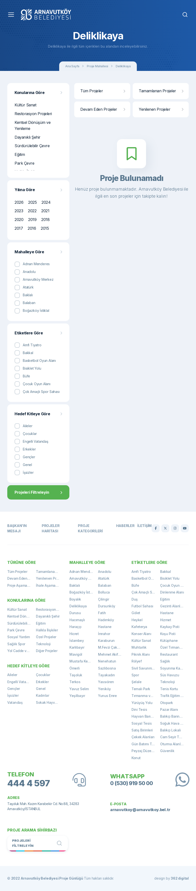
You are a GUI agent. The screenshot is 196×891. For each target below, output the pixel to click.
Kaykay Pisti (169, 627)
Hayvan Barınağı (144, 716)
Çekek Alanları (142, 737)
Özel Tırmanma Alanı (174, 647)
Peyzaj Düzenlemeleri (145, 751)
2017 (19, 228)
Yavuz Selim (79, 689)
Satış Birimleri (142, 730)
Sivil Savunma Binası (145, 668)
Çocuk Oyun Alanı (174, 585)
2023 (19, 210)
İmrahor (104, 634)
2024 (45, 202)
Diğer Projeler (46, 651)
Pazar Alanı (169, 709)
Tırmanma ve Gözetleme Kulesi (145, 696)
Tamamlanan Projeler (161, 90)
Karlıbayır (76, 647)
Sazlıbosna (107, 668)
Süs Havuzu (169, 675)
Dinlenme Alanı (172, 592)
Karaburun (106, 640)
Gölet (135, 613)
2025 (32, 202)
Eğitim (20, 154)
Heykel (136, 620)
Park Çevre (24, 163)
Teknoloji (43, 644)
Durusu (75, 613)
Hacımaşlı (77, 620)
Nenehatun (107, 661)
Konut (136, 758)
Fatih (102, 613)
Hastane (105, 627)
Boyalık (75, 599)
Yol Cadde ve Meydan (21, 651)
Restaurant (169, 654)
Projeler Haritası (51, 528)
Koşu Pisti (167, 634)
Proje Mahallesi (97, 66)
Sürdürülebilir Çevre (32, 145)
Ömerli (74, 668)
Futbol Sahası (142, 606)
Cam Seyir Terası (173, 737)
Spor (135, 675)
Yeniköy (104, 689)
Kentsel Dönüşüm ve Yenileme (32, 125)
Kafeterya (139, 627)
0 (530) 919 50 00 (131, 783)
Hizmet (165, 620)
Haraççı (75, 627)
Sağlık (165, 661)
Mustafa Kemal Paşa (83, 661)
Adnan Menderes (83, 571)
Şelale (136, 682)
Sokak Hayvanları (50, 702)
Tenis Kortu (169, 689)
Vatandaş (15, 702)
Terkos (74, 682)
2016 (32, 228)
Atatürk (103, 578)
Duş (134, 599)
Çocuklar (43, 675)
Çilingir (103, 599)
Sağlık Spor (16, 644)
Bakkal (165, 571)
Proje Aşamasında (21, 585)
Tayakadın (106, 675)
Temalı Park (140, 689)
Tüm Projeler (102, 90)
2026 (19, 202)
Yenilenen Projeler (161, 109)
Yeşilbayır (77, 696)
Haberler (125, 526)
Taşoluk (75, 675)
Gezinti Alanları (172, 606)
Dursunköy (106, 606)
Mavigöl (75, 654)
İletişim (144, 526)
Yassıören (106, 682)
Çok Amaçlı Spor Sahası (145, 592)
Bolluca (104, 592)
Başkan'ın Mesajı (16, 528)
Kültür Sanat (25, 104)
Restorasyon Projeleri (33, 113)
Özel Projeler (46, 637)
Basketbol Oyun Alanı (145, 578)
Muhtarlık (139, 647)
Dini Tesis (139, 709)
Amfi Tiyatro (141, 571)
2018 (45, 219)
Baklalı (74, 585)
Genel (41, 689)
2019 (32, 219)
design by (171, 878)
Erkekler (42, 682)
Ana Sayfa (72, 66)
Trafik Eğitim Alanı (174, 696)
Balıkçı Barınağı (172, 716)
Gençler (13, 689)
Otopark (166, 703)
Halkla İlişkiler (47, 630)
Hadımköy (106, 620)
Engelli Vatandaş (20, 682)
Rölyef (136, 661)
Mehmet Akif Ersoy (112, 654)
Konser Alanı (141, 634)
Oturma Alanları (172, 744)
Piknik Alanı (140, 654)
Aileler (12, 675)
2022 (32, 210)
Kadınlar (42, 695)
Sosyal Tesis (141, 723)
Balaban (104, 585)
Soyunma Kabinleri (174, 668)
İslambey (76, 640)
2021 (45, 210)
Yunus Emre (107, 696)
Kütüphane (169, 640)
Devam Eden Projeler (102, 109)
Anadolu (104, 571)
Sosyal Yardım (18, 637)
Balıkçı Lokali (170, 730)
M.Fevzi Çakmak (111, 647)
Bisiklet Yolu (170, 578)
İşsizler (12, 695)
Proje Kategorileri (90, 528)
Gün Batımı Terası (145, 744)
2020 (19, 219)
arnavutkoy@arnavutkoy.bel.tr (140, 809)
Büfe (135, 585)
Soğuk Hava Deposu (174, 723)
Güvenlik (167, 751)
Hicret (74, 634)
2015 (45, 228)
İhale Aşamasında (50, 585)
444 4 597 (28, 783)
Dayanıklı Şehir (28, 137)
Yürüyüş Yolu (141, 703)
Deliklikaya (123, 66)
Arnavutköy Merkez (83, 578)
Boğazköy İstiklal (82, 592)
